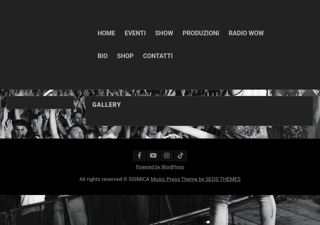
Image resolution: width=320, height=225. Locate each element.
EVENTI (135, 33)
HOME (106, 33)
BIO (103, 56)
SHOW (164, 33)
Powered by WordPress (160, 167)
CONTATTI (158, 56)
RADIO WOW (246, 33)
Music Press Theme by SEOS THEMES (196, 179)
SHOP (125, 56)
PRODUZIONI (200, 33)
